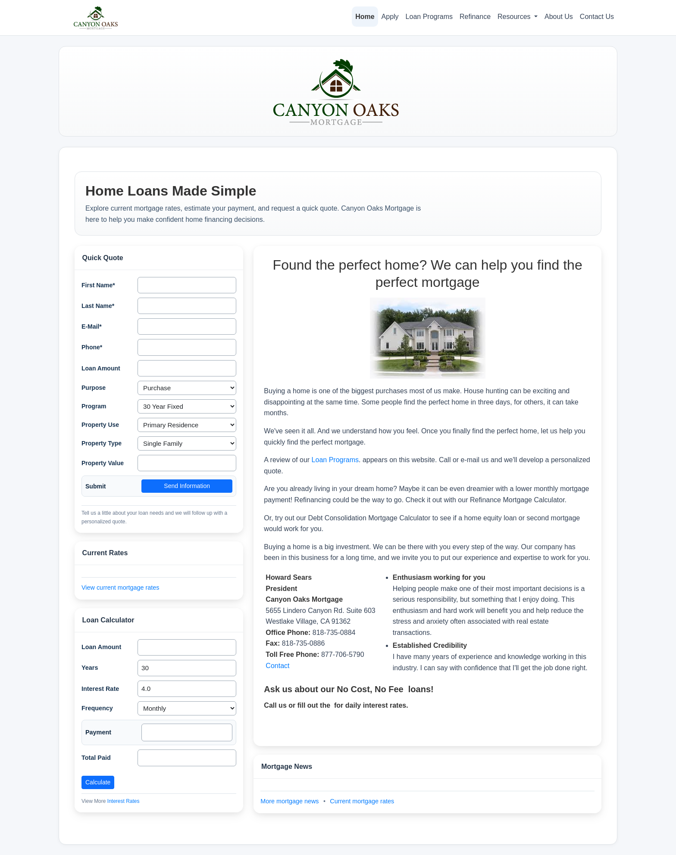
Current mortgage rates (362, 801)
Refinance (475, 16)
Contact (277, 665)
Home (364, 16)
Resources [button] (515, 16)
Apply (390, 16)
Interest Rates (123, 801)
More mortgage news (290, 801)
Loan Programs (429, 16)
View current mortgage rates (120, 587)
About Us (559, 16)
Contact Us (597, 16)
